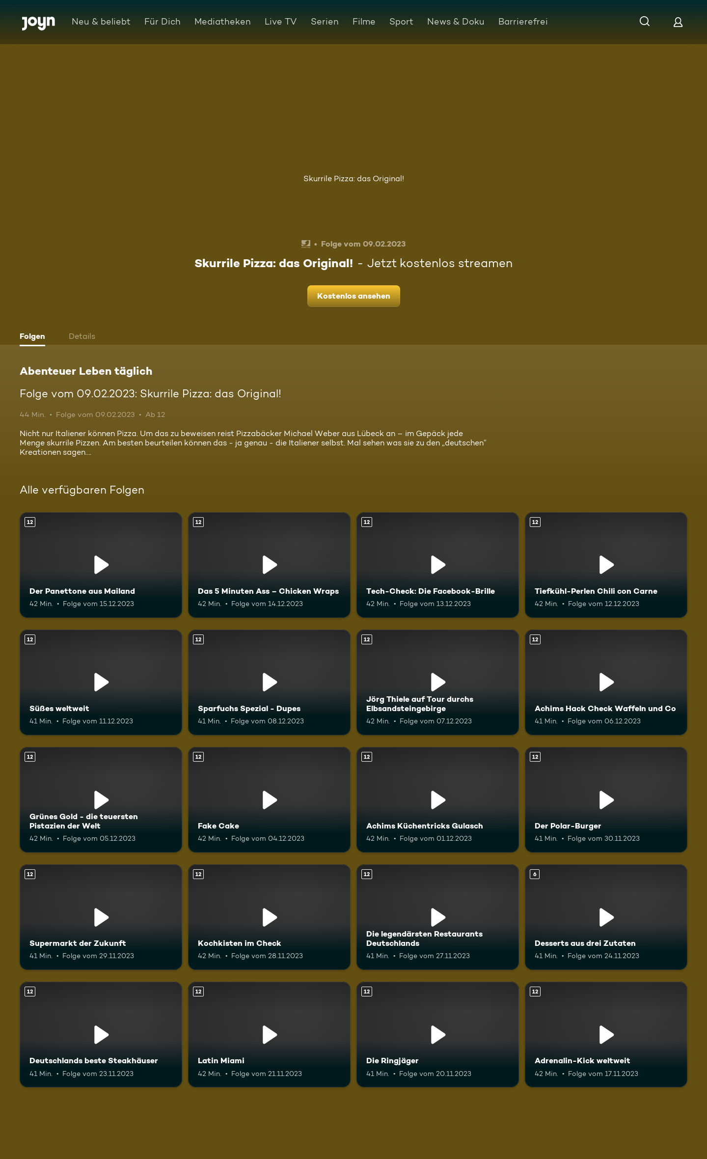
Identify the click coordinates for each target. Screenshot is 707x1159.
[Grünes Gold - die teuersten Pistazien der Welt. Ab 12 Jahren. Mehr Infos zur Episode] (101, 800)
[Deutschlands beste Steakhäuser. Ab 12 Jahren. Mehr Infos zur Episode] (101, 1034)
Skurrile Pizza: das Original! (353, 178)
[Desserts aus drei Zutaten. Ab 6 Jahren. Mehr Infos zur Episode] (606, 917)
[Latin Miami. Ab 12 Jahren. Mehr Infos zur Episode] (269, 1034)
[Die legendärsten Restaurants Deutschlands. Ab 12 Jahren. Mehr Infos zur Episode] (437, 917)
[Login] (678, 21)
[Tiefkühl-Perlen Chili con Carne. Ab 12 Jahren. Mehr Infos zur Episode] (606, 565)
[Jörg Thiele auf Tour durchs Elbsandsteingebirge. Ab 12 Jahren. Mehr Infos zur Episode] (437, 682)
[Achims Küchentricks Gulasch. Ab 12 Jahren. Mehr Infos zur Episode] (437, 800)
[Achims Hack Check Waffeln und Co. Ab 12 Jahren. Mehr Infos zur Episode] (606, 682)
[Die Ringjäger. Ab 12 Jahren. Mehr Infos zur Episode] (437, 1034)
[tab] (35, 337)
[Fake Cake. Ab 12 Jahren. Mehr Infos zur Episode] (269, 800)
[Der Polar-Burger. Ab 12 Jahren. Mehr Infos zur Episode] (606, 800)
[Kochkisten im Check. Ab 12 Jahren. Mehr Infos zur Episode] (269, 917)
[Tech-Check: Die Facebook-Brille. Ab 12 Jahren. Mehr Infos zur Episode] (437, 565)
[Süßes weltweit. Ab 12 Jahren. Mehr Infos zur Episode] (101, 682)
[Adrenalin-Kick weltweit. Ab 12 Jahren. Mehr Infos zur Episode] (606, 1034)
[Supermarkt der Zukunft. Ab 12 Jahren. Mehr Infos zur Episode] (101, 917)
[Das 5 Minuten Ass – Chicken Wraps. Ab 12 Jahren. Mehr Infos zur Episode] (269, 565)
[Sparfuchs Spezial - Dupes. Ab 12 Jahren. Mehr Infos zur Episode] (269, 682)
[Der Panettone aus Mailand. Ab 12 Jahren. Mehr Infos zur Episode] (101, 565)
